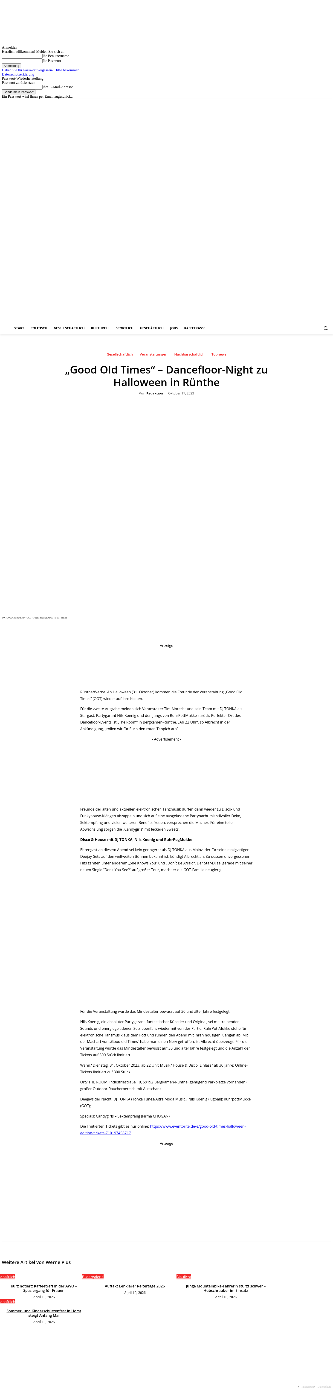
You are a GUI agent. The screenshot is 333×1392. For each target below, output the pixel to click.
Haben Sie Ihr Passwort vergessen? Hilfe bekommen (40, 70)
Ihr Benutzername (56, 56)
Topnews (219, 355)
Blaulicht (183, 1276)
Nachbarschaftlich (189, 355)
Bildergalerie (93, 1276)
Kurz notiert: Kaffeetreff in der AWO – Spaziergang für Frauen (44, 1288)
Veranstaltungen (153, 355)
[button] (325, 328)
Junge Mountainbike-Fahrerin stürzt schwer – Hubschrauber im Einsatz (225, 1288)
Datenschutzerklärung (18, 74)
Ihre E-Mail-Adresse (58, 87)
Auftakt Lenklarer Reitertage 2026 (135, 1286)
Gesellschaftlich (119, 355)
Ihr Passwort (52, 61)
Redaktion (154, 393)
